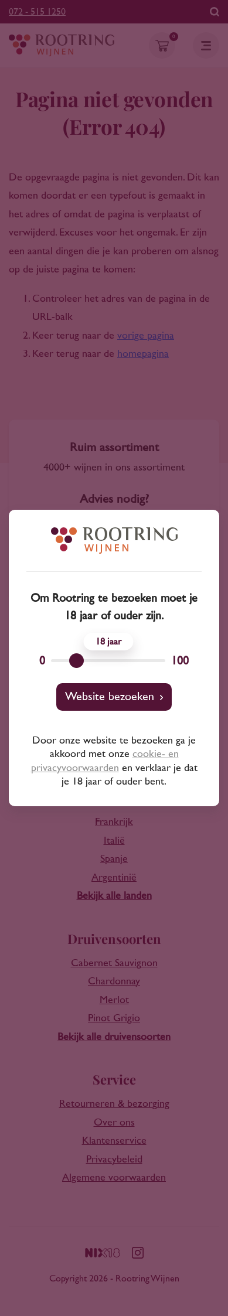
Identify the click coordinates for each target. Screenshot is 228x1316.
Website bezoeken (109, 697)
